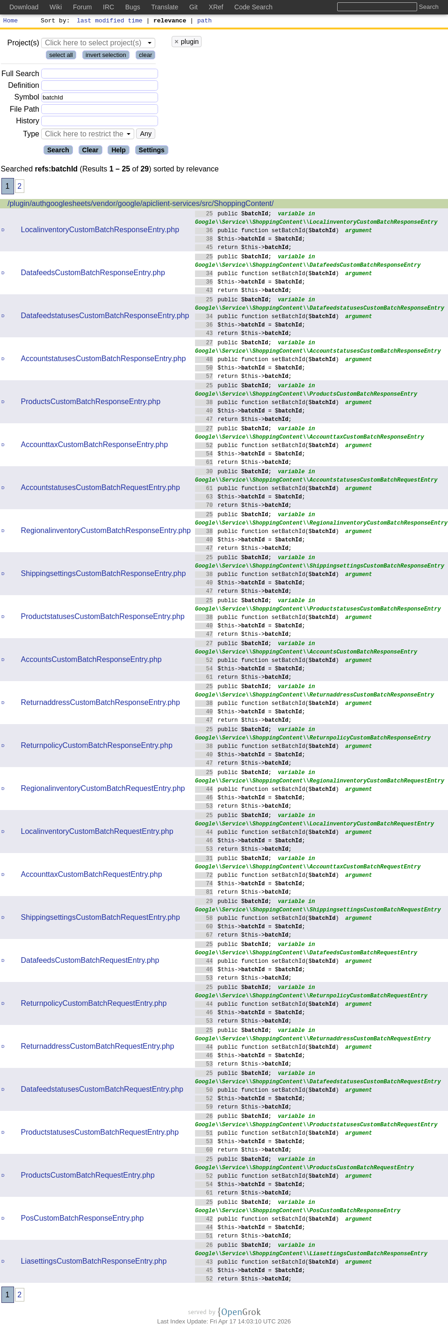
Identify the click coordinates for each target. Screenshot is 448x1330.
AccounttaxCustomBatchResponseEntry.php (94, 446)
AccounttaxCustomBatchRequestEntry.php (91, 876)
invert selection (106, 56)
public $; (233, 215)
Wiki (56, 7)
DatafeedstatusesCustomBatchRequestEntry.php (102, 1091)
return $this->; (243, 248)
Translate (164, 7)
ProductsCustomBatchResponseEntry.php (91, 403)
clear (145, 56)
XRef (216, 7)
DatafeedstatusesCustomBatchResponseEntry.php (105, 317)
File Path (24, 110)
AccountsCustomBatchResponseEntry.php (91, 661)
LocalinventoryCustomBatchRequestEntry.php (97, 833)
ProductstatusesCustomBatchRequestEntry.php (100, 1134)
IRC (108, 7)
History (27, 122)
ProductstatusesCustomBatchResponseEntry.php (103, 618)
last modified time (110, 21)
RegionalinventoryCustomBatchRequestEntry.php (103, 790)
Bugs (132, 7)
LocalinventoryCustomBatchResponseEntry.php (100, 231)
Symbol (26, 99)
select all (61, 56)
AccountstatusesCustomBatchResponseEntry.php (103, 360)
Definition (23, 87)
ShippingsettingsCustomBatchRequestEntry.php (100, 919)
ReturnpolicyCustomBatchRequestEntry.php (94, 1005)
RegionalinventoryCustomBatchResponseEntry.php (106, 532)
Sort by (54, 21)
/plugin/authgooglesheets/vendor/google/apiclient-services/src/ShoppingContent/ (140, 205)
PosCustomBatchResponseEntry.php (82, 1219)
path (204, 21)
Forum (82, 7)
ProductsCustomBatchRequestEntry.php (88, 1177)
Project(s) (23, 44)
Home (10, 21)
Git (193, 7)
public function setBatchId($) (267, 231)
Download (23, 7)
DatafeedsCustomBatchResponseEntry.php (93, 274)
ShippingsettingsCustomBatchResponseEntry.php (103, 575)
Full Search (20, 75)
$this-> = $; (250, 240)
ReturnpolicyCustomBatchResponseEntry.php (97, 747)
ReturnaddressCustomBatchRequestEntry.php (97, 1048)
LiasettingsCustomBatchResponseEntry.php (94, 1262)
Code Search (253, 7)
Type (31, 135)
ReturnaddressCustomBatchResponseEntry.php (100, 704)
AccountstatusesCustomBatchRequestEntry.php (100, 489)
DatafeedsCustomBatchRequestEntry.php (90, 962)
